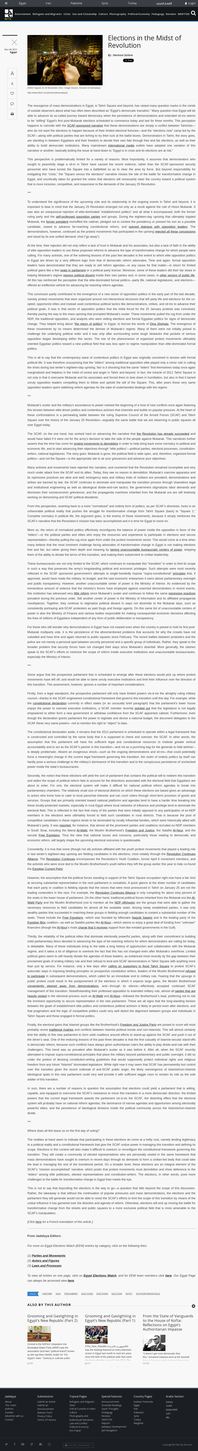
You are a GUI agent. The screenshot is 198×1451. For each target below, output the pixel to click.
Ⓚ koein (188, 1444)
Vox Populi (75, 1430)
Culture (103, 14)
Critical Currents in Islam (82, 1408)
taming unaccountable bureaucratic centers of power (146, 549)
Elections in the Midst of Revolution (144, 41)
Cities (67, 14)
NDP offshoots (124, 902)
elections (87, 1293)
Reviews (171, 14)
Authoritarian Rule (148, 1293)
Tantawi (47, 1293)
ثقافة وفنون (171, 1409)
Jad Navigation (109, 1430)
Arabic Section (175, 1396)
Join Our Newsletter (78, 1445)
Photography (117, 14)
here (39, 1222)
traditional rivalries (61, 1029)
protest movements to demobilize (96, 443)
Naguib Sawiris (142, 917)
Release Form (44, 1412)
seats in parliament (73, 270)
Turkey (132, 3)
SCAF (58, 1293)
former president (57, 221)
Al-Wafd (82, 830)
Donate (9, 1412)
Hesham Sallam (123, 55)
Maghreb (138, 1423)
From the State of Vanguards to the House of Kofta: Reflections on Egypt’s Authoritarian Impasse (168, 1322)
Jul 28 (30, 1363)
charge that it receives (93, 927)
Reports (106, 1423)
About (8, 1401)
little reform (81, 593)
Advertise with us (14, 1416)
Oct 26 (146, 1363)
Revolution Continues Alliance (115, 892)
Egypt (22, 3)
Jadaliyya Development (114, 1426)
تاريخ (168, 1413)
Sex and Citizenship (84, 14)
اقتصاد (169, 1405)
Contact (9, 1419)
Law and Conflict (78, 1423)
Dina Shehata (159, 324)
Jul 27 (87, 1363)
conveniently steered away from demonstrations (62, 986)
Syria (105, 3)
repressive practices (182, 593)
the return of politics (88, 324)
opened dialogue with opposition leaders (158, 226)
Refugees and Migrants (47, 14)
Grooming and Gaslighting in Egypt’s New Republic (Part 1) (110, 1318)
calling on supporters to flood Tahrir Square (138, 966)
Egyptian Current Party (47, 869)
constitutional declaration (50, 703)
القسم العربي (164, 3)
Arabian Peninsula (143, 1401)
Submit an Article (46, 1401)
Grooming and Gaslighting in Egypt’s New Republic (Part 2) (52, 1318)
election (117, 1293)
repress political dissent (79, 275)
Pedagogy (158, 14)
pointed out (142, 708)
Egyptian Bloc (36, 922)
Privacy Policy (44, 1416)
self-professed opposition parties (78, 216)
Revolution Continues (60, 859)
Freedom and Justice (139, 830)
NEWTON (183, 14)
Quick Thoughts (110, 1408)
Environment (23, 14)
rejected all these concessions (175, 231)
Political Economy (139, 14)
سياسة (169, 1402)
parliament (71, 1293)
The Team (10, 1405)
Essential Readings (112, 1405)
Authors (9, 1408)
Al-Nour (178, 830)
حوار (168, 1417)
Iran (48, 3)
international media (121, 145)
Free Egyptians (49, 835)
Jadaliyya (9, 13)
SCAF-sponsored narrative (85, 125)
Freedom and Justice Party (138, 1024)
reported (65, 825)
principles (179, 573)
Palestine (76, 3)
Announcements (110, 1401)
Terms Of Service (46, 1419)
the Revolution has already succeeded (163, 433)
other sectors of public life (177, 275)
